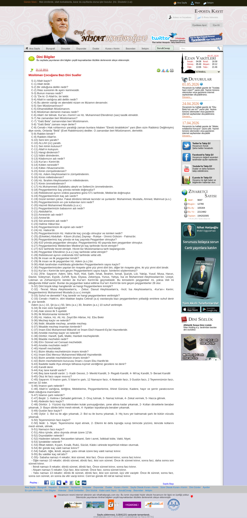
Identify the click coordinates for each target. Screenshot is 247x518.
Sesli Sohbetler (76, 490)
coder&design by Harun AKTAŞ (139, 517)
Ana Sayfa (182, 3)
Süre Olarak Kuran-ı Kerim (173, 487)
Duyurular (81, 48)
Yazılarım (75, 487)
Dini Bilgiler (50, 490)
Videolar (62, 490)
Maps (197, 3)
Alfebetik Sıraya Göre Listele (197, 325)
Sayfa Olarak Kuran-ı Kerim (144, 487)
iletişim (148, 490)
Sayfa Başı (168, 484)
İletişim (210, 3)
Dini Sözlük (91, 490)
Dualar (96, 48)
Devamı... (187, 97)
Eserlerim (64, 487)
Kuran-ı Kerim (112, 48)
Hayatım (53, 487)
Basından (130, 48)
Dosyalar (65, 48)
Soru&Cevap (125, 490)
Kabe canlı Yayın (107, 490)
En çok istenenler (33, 490)
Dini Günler (195, 487)
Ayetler (206, 487)
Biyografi (50, 48)
